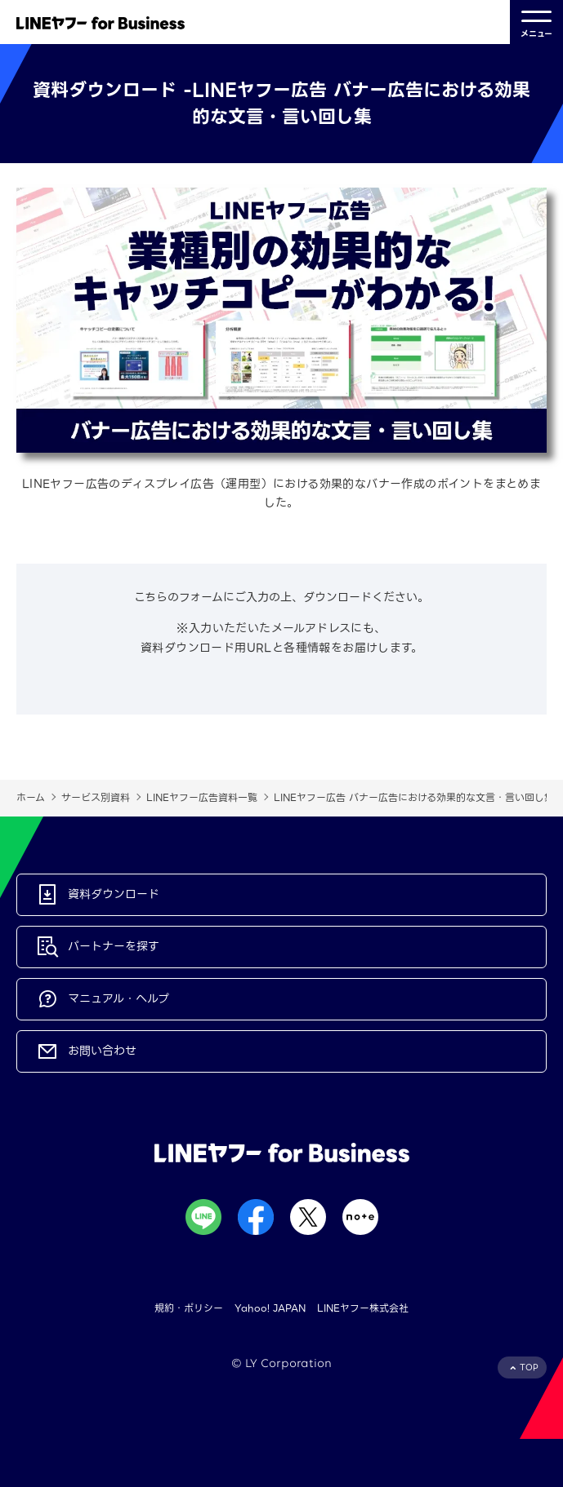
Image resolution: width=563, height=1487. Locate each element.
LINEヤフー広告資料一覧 (201, 797)
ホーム (30, 797)
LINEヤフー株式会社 (363, 1308)
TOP (529, 1367)
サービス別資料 (95, 797)
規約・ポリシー (188, 1308)
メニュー (536, 22)
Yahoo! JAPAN (270, 1308)
